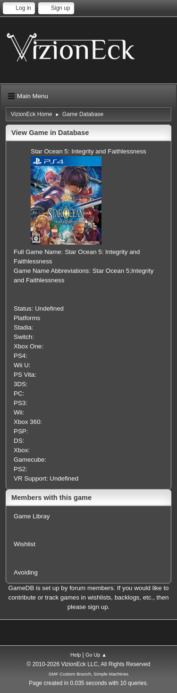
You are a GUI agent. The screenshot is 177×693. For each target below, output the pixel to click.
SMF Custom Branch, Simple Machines (88, 673)
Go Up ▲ (96, 655)
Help (75, 655)
